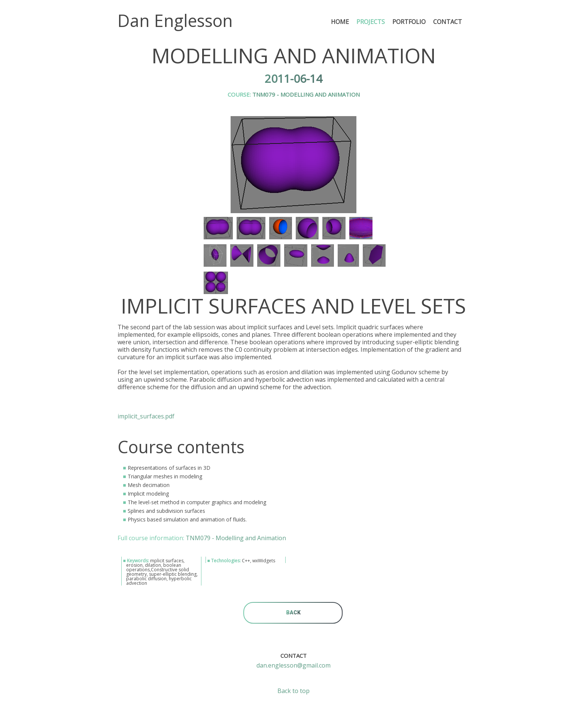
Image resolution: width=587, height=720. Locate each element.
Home (340, 22)
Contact (447, 22)
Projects (370, 22)
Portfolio (409, 22)
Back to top (293, 691)
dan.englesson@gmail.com (293, 665)
